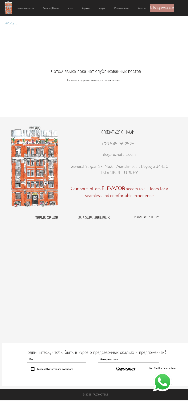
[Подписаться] (125, 369)
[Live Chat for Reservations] (162, 379)
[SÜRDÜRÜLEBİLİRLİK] (94, 217)
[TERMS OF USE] (46, 217)
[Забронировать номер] (162, 8)
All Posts (11, 23)
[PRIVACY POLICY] (146, 217)
